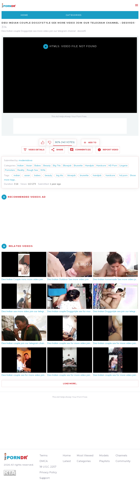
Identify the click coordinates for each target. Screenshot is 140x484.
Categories (74, 15)
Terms (43, 455)
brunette (84, 175)
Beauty (47, 165)
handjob (97, 175)
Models (104, 455)
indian (17, 175)
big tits (59, 175)
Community (123, 461)
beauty (48, 175)
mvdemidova (25, 160)
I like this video (42, 142)
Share (59, 149)
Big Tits (57, 165)
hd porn (123, 175)
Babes (37, 165)
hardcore (110, 175)
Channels (121, 455)
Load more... (70, 383)
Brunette (78, 165)
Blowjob (67, 165)
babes (37, 175)
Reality (20, 170)
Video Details (36, 149)
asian (27, 175)
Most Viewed (85, 455)
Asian (29, 165)
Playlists (104, 461)
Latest (67, 461)
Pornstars (10, 170)
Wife (42, 170)
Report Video (110, 149)
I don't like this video (49, 142)
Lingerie (124, 165)
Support (44, 478)
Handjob (89, 165)
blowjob (72, 175)
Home (24, 15)
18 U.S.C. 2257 (47, 466)
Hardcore (101, 165)
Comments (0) (83, 149)
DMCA (43, 461)
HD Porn (113, 165)
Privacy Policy (48, 472)
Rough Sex (32, 170)
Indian (20, 165)
